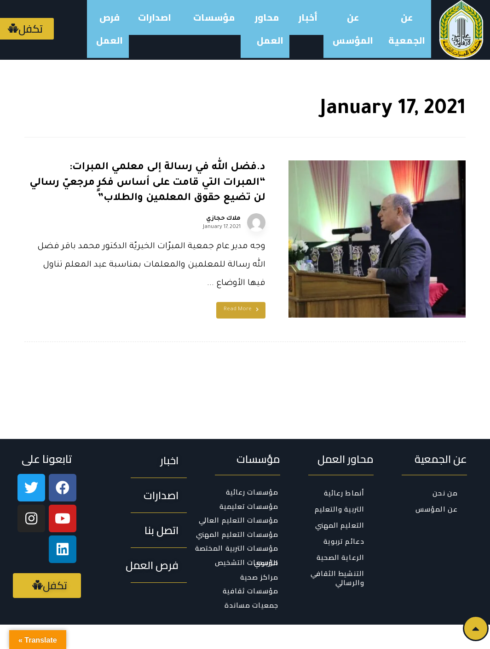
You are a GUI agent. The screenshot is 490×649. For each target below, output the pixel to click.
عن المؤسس (353, 29)
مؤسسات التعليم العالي (238, 493)
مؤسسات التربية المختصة (236, 521)
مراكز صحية (259, 549)
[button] (169, 433)
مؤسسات (212, 17)
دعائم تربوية (343, 514)
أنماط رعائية (344, 466)
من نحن (445, 466)
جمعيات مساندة (251, 577)
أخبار (308, 17)
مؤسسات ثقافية (250, 564)
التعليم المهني (339, 498)
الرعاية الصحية (340, 530)
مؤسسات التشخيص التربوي (246, 535)
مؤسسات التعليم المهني (237, 507)
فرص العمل (109, 29)
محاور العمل (267, 29)
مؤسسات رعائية (252, 465)
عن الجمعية (406, 29)
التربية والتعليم (340, 482)
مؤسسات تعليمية (248, 479)
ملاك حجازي (262, 219)
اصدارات (154, 17)
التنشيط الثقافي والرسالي (338, 551)
